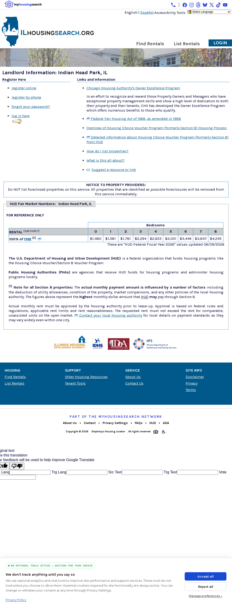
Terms (191, 390)
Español (147, 12)
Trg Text (170, 472)
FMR (27, 239)
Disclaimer (195, 377)
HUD (152, 423)
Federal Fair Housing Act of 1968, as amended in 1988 (134, 118)
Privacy (191, 383)
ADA (166, 423)
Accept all (205, 576)
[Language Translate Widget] (211, 12)
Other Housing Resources (86, 377)
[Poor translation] (17, 466)
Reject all (205, 586)
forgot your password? (31, 106)
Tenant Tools (75, 383)
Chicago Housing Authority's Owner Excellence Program (133, 88)
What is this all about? (106, 160)
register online (24, 88)
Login (220, 42)
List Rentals (187, 43)
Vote (222, 472)
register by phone (26, 97)
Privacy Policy (16, 600)
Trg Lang (58, 472)
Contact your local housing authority (108, 315)
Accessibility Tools (169, 12)
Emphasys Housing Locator (108, 431)
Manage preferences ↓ (205, 596)
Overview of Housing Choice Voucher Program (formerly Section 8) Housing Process (157, 128)
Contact (90, 423)
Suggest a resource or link (114, 169)
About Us (133, 377)
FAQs (138, 423)
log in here (20, 116)
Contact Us (134, 383)
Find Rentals (150, 43)
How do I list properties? (108, 151)
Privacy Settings (115, 423)
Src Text (114, 472)
